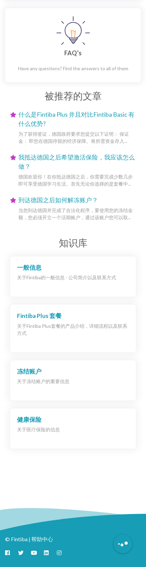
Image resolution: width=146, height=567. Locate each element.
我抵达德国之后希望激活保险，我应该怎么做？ (76, 161)
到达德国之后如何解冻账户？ (58, 200)
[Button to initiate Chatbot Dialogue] (122, 543)
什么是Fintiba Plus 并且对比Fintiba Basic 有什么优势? (76, 119)
